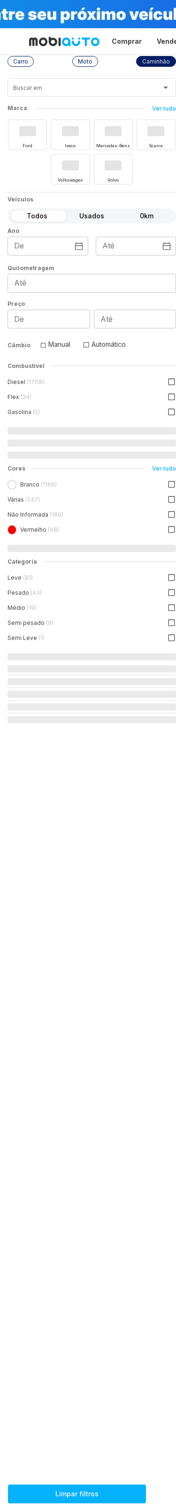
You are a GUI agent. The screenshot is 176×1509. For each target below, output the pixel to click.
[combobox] (80, 91)
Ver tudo (164, 108)
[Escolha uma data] (78, 246)
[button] (21, 61)
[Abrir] (165, 87)
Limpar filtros (77, 1494)
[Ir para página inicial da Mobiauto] (64, 41)
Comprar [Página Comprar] (127, 41)
